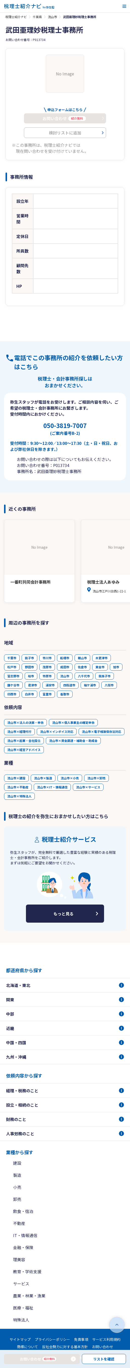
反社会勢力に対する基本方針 (65, 1346)
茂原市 (47, 667)
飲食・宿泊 (23, 1211)
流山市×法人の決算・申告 (25, 722)
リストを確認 (103, 1358)
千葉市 (11, 658)
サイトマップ (20, 1339)
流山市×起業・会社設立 (24, 740)
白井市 (29, 694)
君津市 (32, 685)
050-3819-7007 (65, 428)
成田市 (64, 667)
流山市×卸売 (96, 778)
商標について (27, 1346)
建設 (17, 1163)
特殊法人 (21, 1320)
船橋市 (64, 658)
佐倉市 (82, 667)
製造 (17, 1175)
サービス (21, 1284)
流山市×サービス (88, 787)
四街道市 (69, 685)
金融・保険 (23, 1247)
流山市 (52, 17)
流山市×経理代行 (19, 731)
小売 (17, 1187)
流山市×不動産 (17, 787)
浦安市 (50, 685)
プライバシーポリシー (52, 1339)
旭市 (116, 667)
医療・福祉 (23, 1308)
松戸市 (11, 667)
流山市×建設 (16, 778)
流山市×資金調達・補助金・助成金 (73, 740)
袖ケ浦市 (90, 685)
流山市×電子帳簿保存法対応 (101, 731)
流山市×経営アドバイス (24, 749)
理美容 (19, 1259)
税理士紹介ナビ (16, 17)
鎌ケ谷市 (13, 685)
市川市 (47, 658)
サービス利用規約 (106, 1339)
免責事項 (81, 1339)
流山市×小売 (70, 778)
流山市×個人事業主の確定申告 (73, 722)
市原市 (47, 676)
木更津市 (101, 658)
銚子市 (29, 658)
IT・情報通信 (25, 1235)
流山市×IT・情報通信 (52, 787)
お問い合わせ (102, 1346)
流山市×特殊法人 (19, 796)
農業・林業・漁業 (29, 1296)
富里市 (47, 694)
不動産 (19, 1223)
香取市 (64, 694)
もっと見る (63, 914)
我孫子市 (105, 676)
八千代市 (84, 676)
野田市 (29, 667)
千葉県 (37, 17)
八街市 (109, 685)
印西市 (11, 694)
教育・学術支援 (27, 1271)
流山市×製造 (43, 778)
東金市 (100, 667)
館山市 (82, 658)
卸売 (17, 1199)
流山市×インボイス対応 (56, 731)
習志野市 (13, 676)
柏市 (31, 676)
